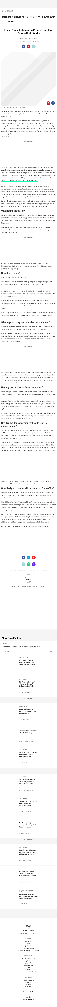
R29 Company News (28, 958)
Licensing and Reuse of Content (28, 950)
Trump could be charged (11, 433)
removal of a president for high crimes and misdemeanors (19, 180)
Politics (13, 570)
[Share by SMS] (34, 564)
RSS (28, 969)
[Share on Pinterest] (28, 46)
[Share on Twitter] (28, 557)
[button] (28, 46)
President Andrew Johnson (20, 392)
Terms (28, 960)
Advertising (28, 945)
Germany (28, 982)
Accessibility (28, 965)
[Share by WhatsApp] (28, 564)
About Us (28, 941)
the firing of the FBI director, (23, 505)
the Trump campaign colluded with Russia (14, 450)
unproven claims (15, 510)
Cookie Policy (28, 964)
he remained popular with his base (14, 519)
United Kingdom (28, 980)
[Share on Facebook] (23, 46)
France (28, 984)
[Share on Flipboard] (34, 557)
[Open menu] (54, 10)
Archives (28, 967)
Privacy (28, 962)
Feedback (28, 947)
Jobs (28, 943)
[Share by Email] (34, 46)
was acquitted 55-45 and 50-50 (35, 406)
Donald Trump (22, 570)
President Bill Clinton (39, 392)
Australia (28, 986)
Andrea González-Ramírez (28, 38)
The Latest (32, 570)
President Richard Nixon (12, 416)
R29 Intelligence (28, 948)
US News (44, 570)
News (38, 570)
